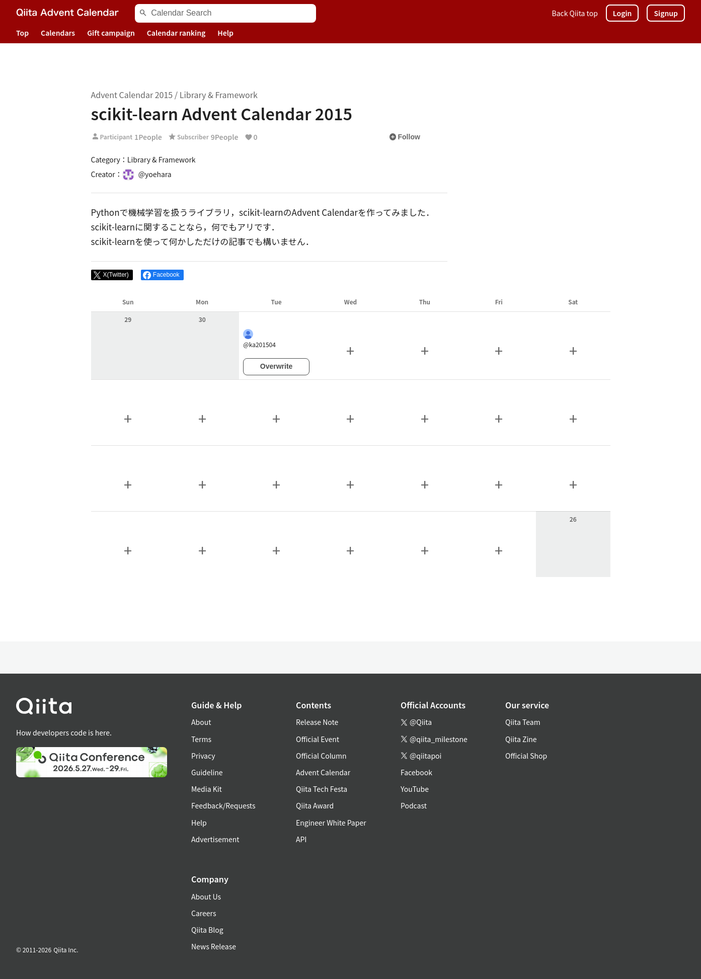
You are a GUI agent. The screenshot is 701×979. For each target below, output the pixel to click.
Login (622, 13)
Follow (404, 137)
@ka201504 (259, 339)
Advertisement (215, 839)
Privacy (203, 756)
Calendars (58, 33)
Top (22, 33)
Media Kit (206, 789)
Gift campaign (111, 33)
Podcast (414, 805)
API (301, 839)
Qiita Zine (521, 739)
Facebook (416, 772)
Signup (666, 13)
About (201, 722)
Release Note (317, 722)
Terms (201, 739)
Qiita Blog (207, 930)
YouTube (415, 789)
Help (225, 33)
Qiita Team (522, 722)
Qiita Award (315, 805)
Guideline (207, 772)
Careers (203, 913)
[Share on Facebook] (162, 275)
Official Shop (526, 756)
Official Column (321, 756)
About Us (206, 896)
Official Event (317, 739)
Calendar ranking (176, 33)
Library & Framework (219, 95)
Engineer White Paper (331, 823)
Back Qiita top (575, 13)
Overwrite (276, 366)
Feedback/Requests (223, 805)
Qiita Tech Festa (321, 789)
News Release (213, 946)
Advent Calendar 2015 (132, 95)
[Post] (112, 275)
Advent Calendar (323, 772)
